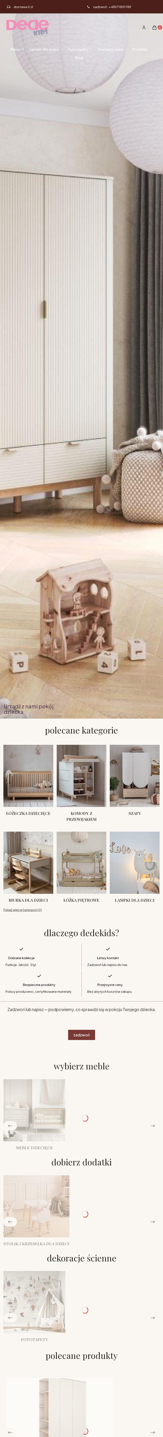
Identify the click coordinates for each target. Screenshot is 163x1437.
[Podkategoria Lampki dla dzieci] (135, 867)
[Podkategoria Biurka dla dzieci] (28, 867)
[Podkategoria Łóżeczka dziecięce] (28, 783)
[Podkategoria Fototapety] (34, 1306)
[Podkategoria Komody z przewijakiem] (82, 783)
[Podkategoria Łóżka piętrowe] (82, 867)
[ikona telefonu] (109, 7)
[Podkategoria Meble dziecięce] (34, 1114)
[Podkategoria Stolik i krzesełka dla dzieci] (36, 1210)
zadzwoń (81, 1035)
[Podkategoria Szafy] (135, 783)
